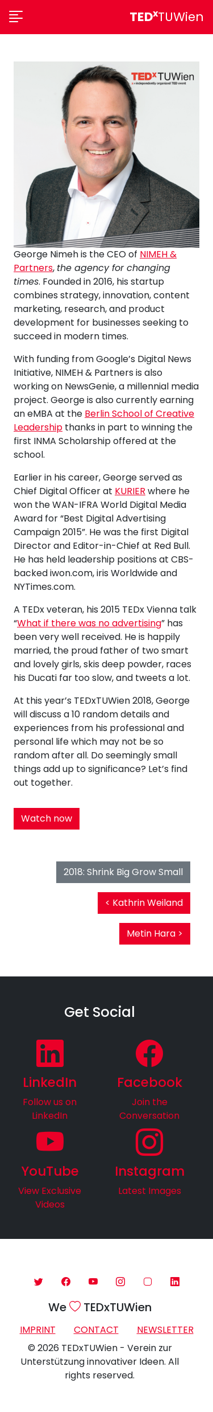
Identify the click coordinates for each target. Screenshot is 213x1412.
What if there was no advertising (89, 623)
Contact (96, 1329)
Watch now (46, 818)
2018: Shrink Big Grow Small (123, 872)
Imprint (38, 1329)
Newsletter (165, 1329)
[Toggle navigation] (16, 17)
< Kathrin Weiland (144, 902)
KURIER (130, 491)
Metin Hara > (155, 933)
